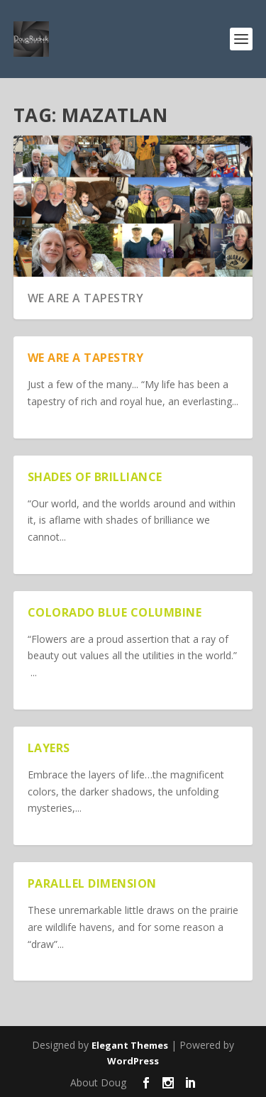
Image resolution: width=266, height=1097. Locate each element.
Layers (49, 748)
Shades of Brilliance (95, 477)
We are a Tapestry (86, 298)
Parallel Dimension (92, 883)
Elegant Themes (130, 1045)
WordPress (133, 1060)
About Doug (98, 1082)
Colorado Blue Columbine (115, 612)
